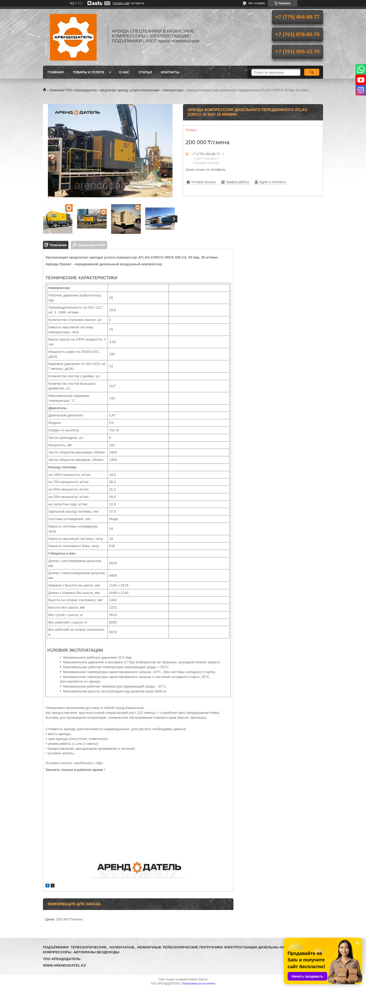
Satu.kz (203, 979)
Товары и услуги (88, 72)
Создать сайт (121, 3)
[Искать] (311, 72)
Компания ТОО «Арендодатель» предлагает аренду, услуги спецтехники (104, 90)
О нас (124, 72)
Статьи (145, 72)
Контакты (170, 72)
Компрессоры (173, 90)
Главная (55, 72)
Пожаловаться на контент (198, 983)
